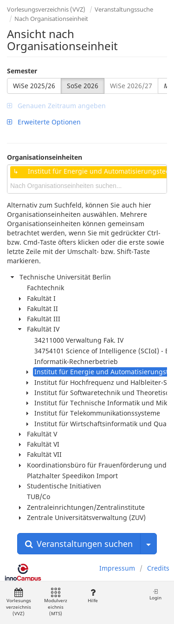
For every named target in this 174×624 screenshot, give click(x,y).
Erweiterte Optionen (44, 121)
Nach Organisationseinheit (51, 18)
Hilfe (92, 596)
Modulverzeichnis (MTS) (55, 602)
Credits (158, 568)
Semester (22, 70)
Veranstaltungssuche (124, 9)
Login (155, 594)
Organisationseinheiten (44, 157)
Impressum (117, 568)
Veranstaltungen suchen (79, 543)
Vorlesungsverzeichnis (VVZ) (46, 9)
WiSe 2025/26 (34, 85)
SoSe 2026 (82, 85)
